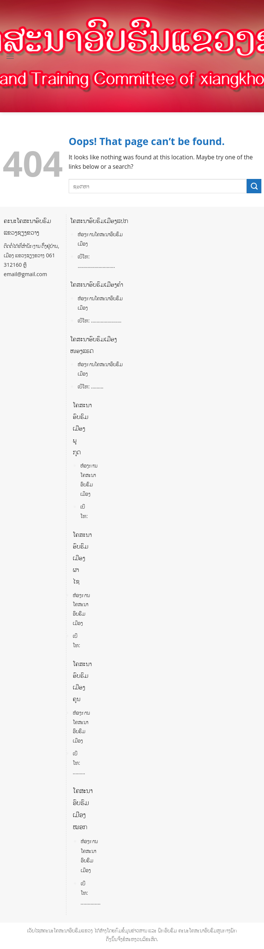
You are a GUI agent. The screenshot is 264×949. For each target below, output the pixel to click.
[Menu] (10, 56)
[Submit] (254, 186)
